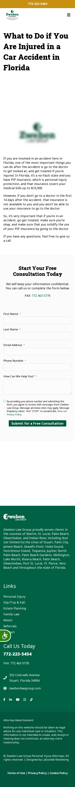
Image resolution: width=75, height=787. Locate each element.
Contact (9, 632)
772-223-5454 (37, 4)
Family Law (11, 614)
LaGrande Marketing (55, 759)
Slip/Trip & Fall (14, 602)
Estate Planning (14, 608)
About (7, 620)
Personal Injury (14, 596)
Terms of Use (16, 773)
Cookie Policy (59, 773)
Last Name (10, 329)
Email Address (12, 345)
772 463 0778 (41, 296)
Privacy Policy (37, 773)
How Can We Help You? (18, 376)
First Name (10, 314)
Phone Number (13, 361)
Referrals (10, 626)
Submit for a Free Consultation (37, 423)
